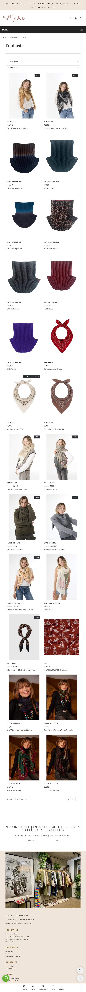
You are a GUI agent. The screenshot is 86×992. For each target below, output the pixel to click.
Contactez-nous (12, 978)
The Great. (11, 122)
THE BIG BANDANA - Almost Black (56, 128)
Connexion (9, 966)
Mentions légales (12, 934)
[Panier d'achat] (80, 970)
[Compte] (61, 987)
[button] (43, 30)
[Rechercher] (70, 18)
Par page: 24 (12, 67)
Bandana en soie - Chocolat (54, 429)
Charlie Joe (12, 483)
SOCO (46, 663)
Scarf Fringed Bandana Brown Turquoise (58, 730)
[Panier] (33, 987)
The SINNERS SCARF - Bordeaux (55, 670)
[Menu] (53, 987)
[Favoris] (24, 987)
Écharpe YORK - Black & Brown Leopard (21, 670)
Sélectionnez (13, 62)
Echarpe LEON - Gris (51, 489)
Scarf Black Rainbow (51, 790)
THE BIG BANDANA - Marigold (17, 128)
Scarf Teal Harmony (14, 790)
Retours (8, 954)
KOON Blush (48, 309)
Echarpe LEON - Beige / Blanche (18, 489)
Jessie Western (13, 723)
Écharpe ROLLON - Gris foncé (54, 549)
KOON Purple (11, 369)
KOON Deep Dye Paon (14, 249)
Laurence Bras (13, 543)
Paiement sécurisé (12, 957)
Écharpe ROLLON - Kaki (15, 549)
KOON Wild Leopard (51, 249)
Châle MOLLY (49, 610)
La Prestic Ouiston (15, 603)
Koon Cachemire (14, 182)
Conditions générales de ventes (18, 937)
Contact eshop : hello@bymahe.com (18, 923)
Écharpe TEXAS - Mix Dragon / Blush (20, 610)
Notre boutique (11, 981)
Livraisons (9, 951)
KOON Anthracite (13, 309)
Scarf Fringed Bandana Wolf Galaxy (19, 730)
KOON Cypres (49, 188)
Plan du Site (10, 942)
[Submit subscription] (57, 840)
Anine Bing (11, 663)
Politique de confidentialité (16, 939)
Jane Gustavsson (52, 603)
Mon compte (10, 969)
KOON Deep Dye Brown (15, 188)
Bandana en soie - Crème (16, 429)
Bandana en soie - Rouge (53, 369)
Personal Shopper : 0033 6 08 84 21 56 (19, 919)
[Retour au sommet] (80, 978)
